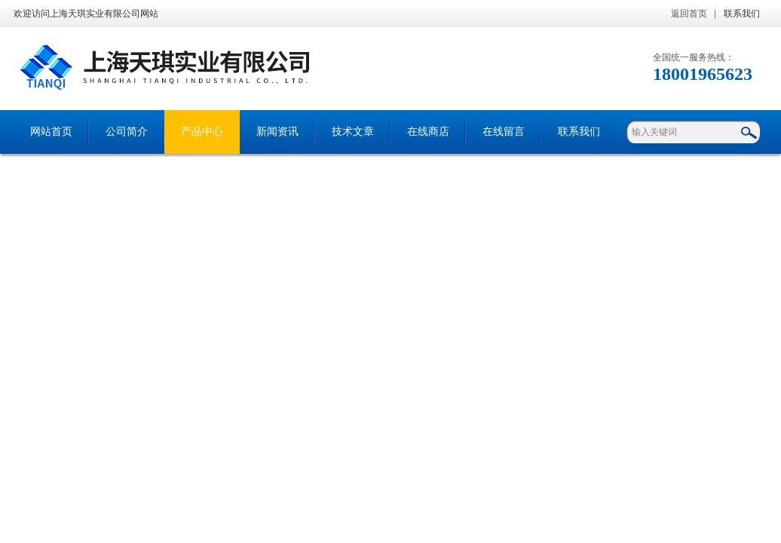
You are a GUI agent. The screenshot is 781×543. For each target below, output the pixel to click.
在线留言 (503, 131)
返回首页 (689, 13)
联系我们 (742, 13)
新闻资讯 (277, 131)
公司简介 (127, 131)
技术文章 (353, 131)
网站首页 (51, 131)
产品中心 (202, 131)
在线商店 (428, 131)
